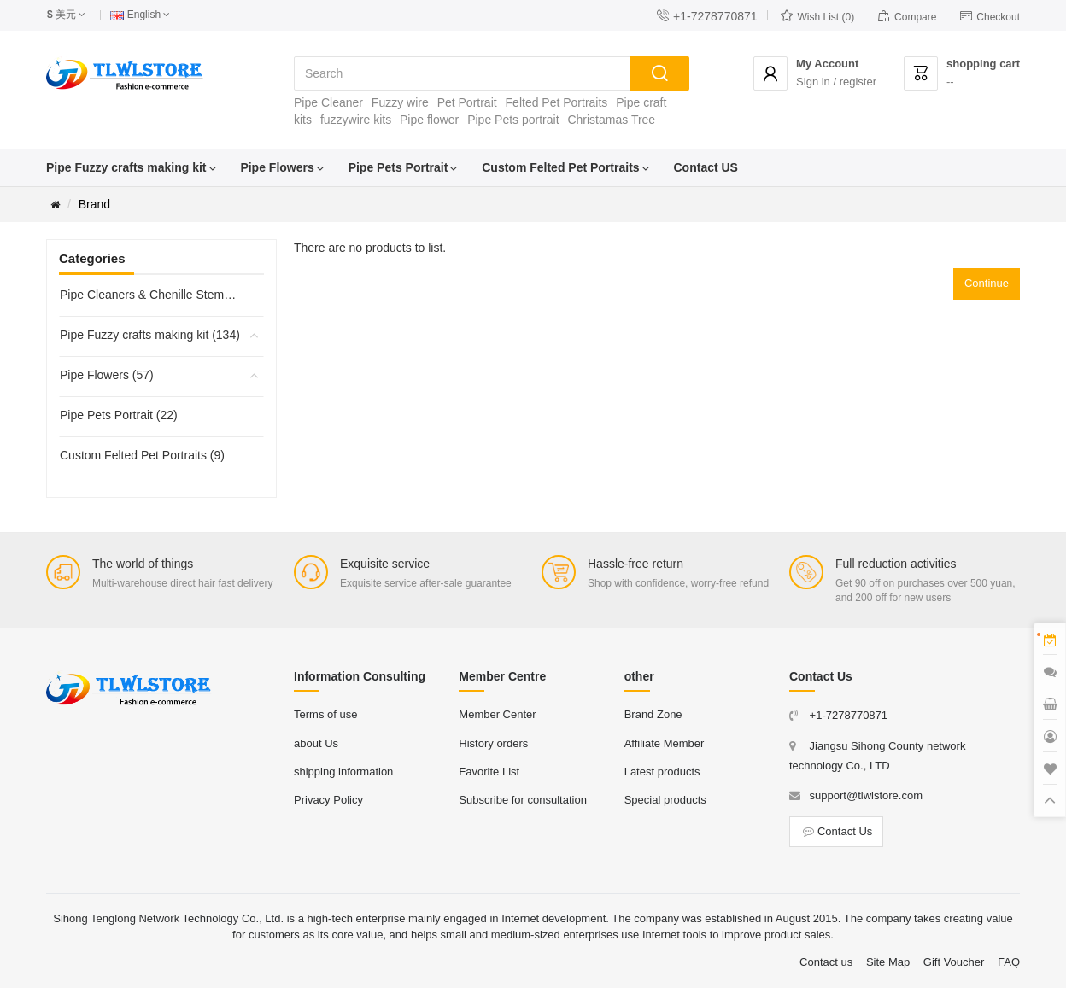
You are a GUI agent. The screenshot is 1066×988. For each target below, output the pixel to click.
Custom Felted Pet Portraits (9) (142, 455)
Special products (665, 799)
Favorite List (489, 771)
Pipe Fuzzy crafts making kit (126, 167)
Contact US (706, 167)
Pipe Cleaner (328, 102)
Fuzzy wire (400, 102)
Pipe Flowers (276, 167)
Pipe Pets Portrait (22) (119, 415)
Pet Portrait (467, 102)
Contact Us (836, 831)
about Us (316, 743)
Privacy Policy (328, 799)
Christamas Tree (611, 119)
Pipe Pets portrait (513, 119)
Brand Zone (653, 714)
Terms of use (325, 714)
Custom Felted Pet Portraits (560, 167)
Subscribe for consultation (523, 799)
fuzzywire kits (355, 119)
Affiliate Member (664, 743)
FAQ (1009, 962)
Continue (986, 283)
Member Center (497, 714)
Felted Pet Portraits (557, 102)
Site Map (888, 962)
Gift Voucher (954, 962)
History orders (493, 743)
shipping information (343, 771)
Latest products (662, 771)
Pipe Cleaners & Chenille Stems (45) (150, 294)
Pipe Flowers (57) (107, 375)
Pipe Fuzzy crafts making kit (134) (150, 335)
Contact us (826, 962)
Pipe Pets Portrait (398, 167)
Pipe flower (429, 119)
